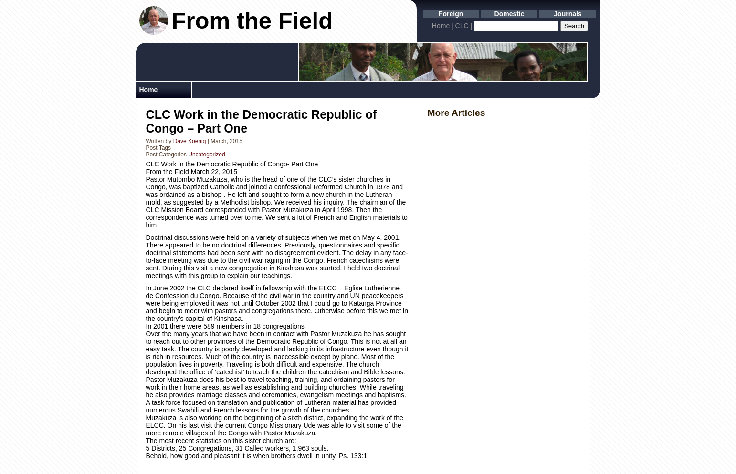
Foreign (451, 14)
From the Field (252, 20)
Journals (567, 14)
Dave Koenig (189, 141)
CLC (462, 26)
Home (441, 26)
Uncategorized (206, 154)
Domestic (509, 14)
